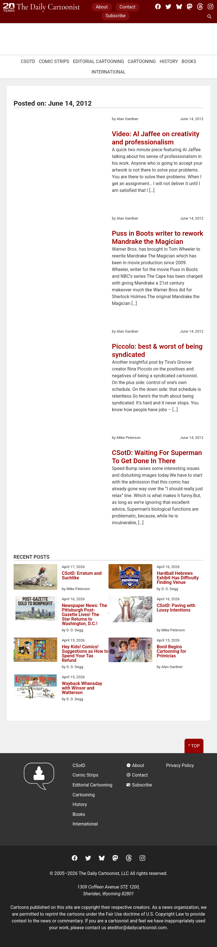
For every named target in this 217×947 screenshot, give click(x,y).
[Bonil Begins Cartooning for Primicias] (130, 651)
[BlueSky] (179, 6)
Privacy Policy (180, 765)
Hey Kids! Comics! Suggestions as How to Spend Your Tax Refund (85, 654)
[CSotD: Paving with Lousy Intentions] (130, 610)
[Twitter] (168, 6)
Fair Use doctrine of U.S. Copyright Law (145, 914)
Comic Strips (54, 61)
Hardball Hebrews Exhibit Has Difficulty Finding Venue (178, 578)
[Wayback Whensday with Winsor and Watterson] (35, 687)
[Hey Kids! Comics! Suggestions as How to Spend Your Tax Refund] (35, 651)
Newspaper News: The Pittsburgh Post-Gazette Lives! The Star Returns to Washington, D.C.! (84, 614)
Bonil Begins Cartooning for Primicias (171, 651)
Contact (127, 7)
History (169, 61)
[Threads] (200, 6)
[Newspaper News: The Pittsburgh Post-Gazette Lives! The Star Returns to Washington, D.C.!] (35, 609)
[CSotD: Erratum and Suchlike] (35, 578)
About (102, 7)
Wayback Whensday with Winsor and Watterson (82, 688)
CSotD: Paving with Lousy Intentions (176, 608)
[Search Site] (210, 17)
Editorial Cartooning (98, 61)
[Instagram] (210, 6)
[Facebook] (158, 6)
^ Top (194, 746)
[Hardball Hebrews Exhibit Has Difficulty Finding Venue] (130, 577)
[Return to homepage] (40, 799)
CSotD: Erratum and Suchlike (82, 575)
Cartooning (142, 61)
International (109, 72)
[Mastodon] (189, 6)
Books (189, 61)
